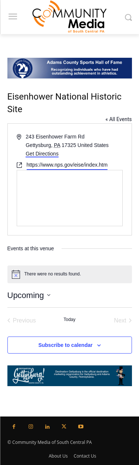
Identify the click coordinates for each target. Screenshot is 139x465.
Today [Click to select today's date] (69, 319)
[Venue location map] (69, 198)
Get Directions (42, 154)
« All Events (119, 119)
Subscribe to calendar (65, 345)
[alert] (69, 274)
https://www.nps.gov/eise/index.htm (67, 165)
